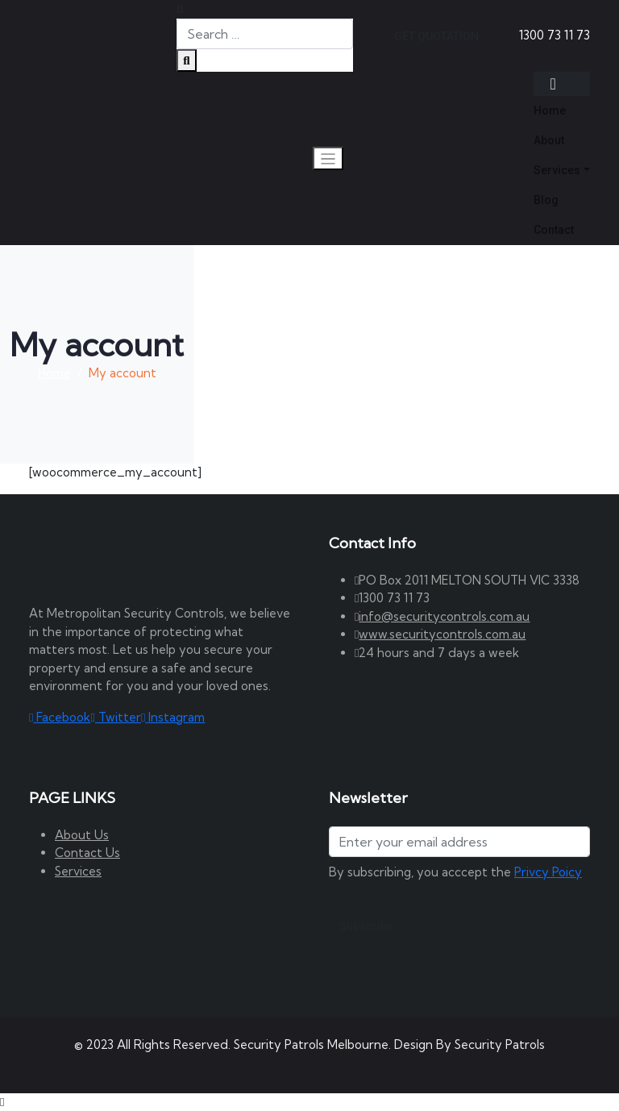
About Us (82, 835)
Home (54, 373)
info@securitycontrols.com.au (444, 616)
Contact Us (87, 852)
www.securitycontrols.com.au (442, 634)
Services (78, 871)
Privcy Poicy (548, 872)
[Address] (459, 841)
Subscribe (366, 926)
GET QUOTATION (436, 36)
